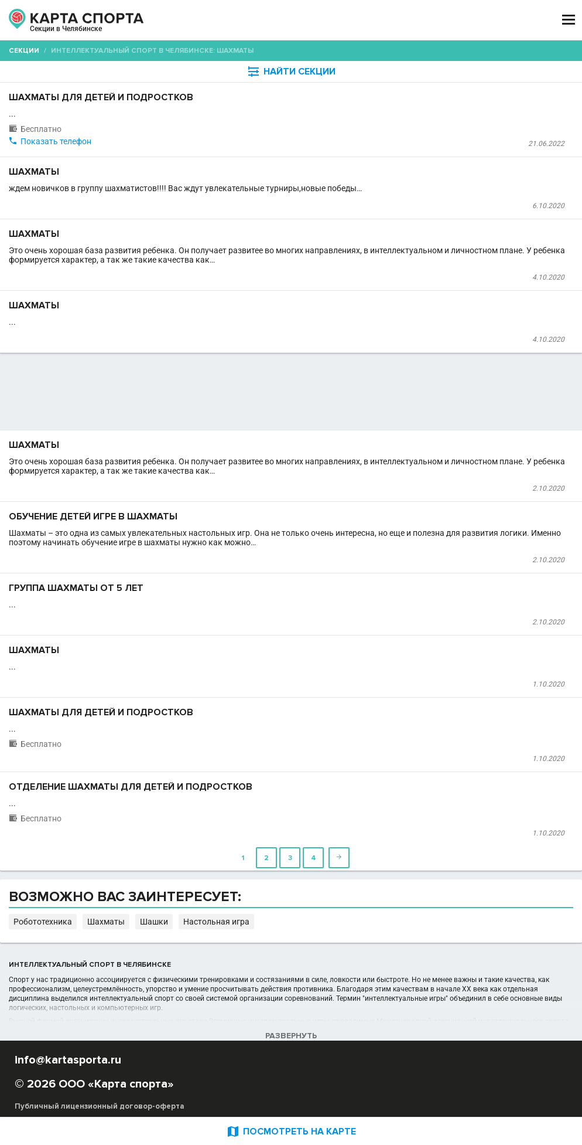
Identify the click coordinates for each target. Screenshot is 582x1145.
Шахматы (106, 921)
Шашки (154, 921)
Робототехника (42, 921)
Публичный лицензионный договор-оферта (99, 1106)
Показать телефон (55, 141)
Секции (24, 50)
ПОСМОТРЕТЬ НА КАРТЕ (291, 1131)
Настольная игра (216, 921)
